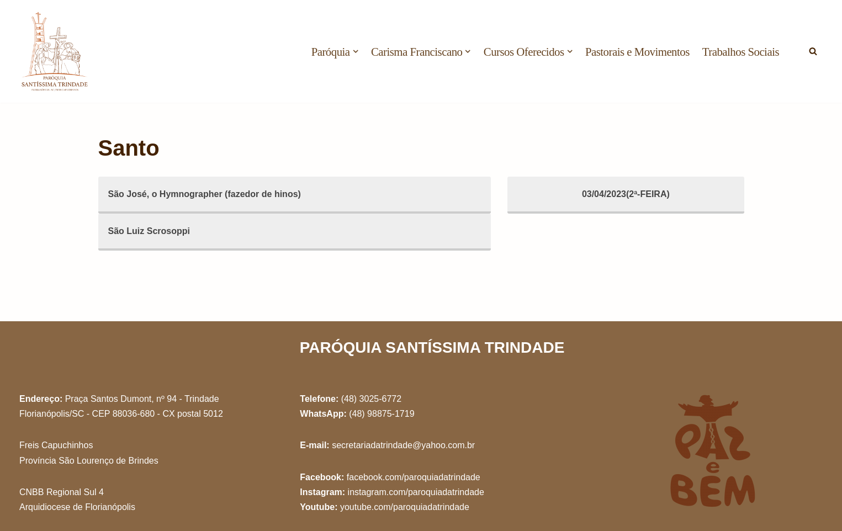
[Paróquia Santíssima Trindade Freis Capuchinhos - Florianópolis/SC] (55, 51)
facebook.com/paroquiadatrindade (413, 477)
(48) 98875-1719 (381, 413)
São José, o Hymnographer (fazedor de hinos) (204, 194)
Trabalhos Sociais (740, 51)
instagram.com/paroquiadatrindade (416, 492)
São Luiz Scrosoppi (149, 231)
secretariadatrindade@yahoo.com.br (403, 445)
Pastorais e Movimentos (637, 51)
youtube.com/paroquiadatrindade (404, 507)
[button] (355, 51)
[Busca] (813, 51)
